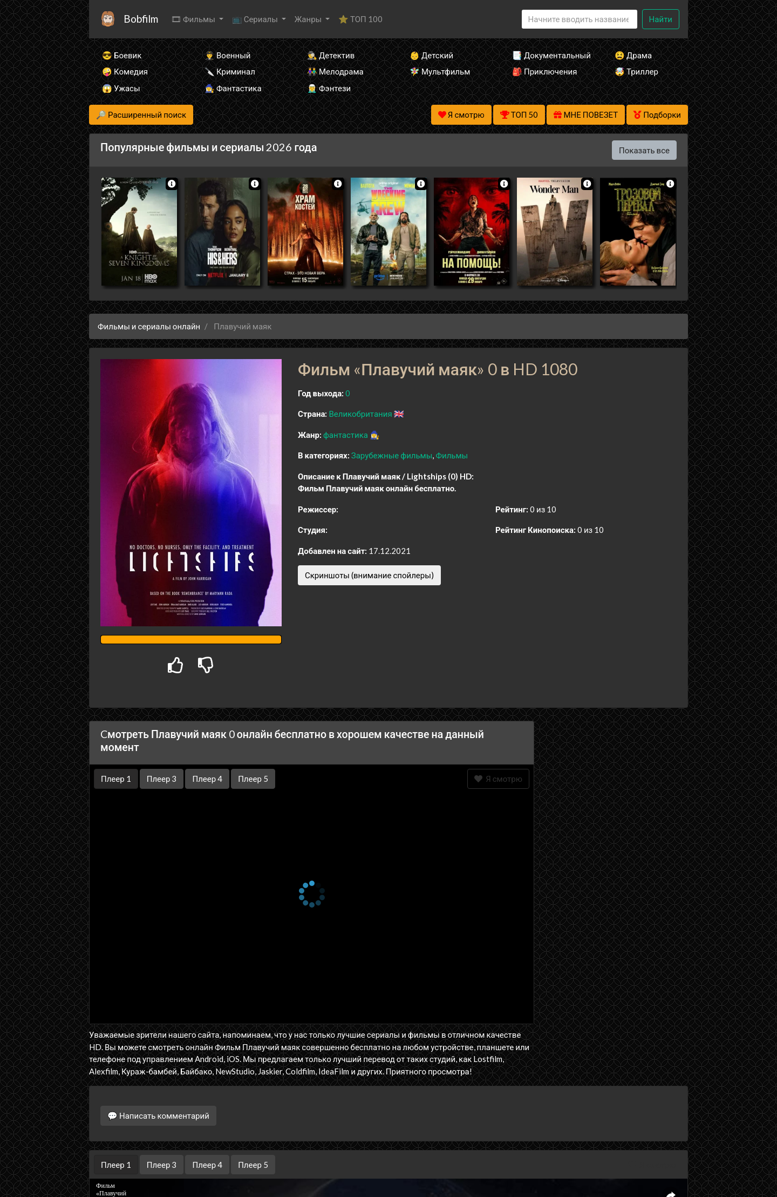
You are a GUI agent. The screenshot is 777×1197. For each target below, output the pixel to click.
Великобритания (360, 413)
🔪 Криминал (230, 71)
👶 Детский (431, 55)
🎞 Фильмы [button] (194, 19)
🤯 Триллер (636, 71)
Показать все (644, 150)
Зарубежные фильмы (392, 455)
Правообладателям (388, 1168)
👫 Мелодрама (335, 71)
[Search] (579, 19)
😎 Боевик (121, 55)
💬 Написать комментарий (158, 1115)
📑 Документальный (548, 55)
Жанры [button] (309, 19)
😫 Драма (633, 55)
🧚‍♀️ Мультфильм (440, 71)
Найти (660, 19)
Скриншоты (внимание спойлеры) (369, 575)
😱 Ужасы (121, 88)
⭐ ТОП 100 (360, 19)
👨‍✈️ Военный (227, 55)
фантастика (345, 434)
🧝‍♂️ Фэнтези (329, 88)
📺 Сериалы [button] (256, 19)
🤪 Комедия (125, 71)
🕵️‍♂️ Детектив (331, 55)
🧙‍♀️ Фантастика (233, 88)
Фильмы (451, 455)
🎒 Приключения (544, 71)
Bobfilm (141, 18)
